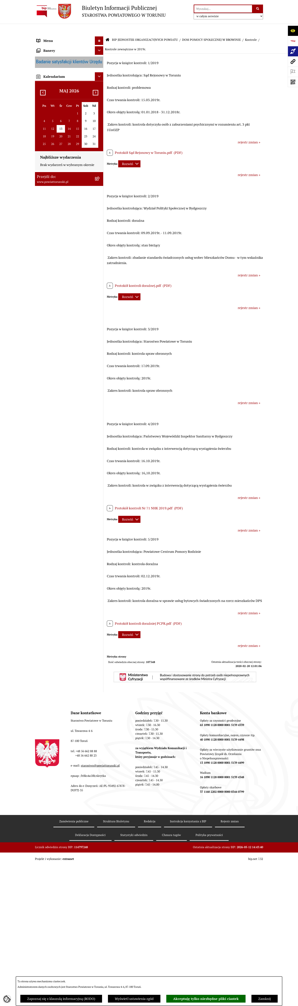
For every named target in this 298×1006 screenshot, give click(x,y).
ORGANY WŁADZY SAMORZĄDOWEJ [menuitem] (65, 103)
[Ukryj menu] (99, 29)
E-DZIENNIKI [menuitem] (47, 438)
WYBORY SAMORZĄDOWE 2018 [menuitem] (61, 393)
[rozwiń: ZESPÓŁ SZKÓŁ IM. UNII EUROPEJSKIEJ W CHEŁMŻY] (100, 519)
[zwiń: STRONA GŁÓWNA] (100, 38)
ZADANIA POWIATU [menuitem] (52, 269)
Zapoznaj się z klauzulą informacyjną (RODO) (61, 999)
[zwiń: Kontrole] (100, 763)
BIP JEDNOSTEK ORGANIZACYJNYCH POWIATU (145, 28)
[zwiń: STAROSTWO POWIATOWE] (100, 138)
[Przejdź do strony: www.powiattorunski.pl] (293, 61)
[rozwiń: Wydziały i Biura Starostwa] (100, 176)
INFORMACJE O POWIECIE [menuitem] (57, 59)
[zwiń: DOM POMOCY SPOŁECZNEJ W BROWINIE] (100, 568)
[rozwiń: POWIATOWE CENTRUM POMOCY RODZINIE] (100, 552)
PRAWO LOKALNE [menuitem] (50, 120)
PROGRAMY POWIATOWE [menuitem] (56, 294)
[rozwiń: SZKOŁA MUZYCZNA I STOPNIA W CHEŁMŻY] (100, 535)
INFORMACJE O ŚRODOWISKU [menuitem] (60, 359)
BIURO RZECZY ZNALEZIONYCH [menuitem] (61, 376)
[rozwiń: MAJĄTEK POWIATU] (100, 312)
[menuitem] (69, 38)
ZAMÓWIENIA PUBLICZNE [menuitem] (57, 342)
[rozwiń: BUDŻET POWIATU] (100, 303)
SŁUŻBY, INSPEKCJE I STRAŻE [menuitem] (59, 260)
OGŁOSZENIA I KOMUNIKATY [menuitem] (59, 334)
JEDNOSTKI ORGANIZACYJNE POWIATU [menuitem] (59, 249)
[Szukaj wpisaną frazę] (258, 9)
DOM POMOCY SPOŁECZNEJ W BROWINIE (211, 28)
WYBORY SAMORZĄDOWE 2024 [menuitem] (61, 385)
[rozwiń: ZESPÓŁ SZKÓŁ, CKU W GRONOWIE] (100, 482)
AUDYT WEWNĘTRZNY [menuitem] (54, 286)
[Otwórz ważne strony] (293, 72)
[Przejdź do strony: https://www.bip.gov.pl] (293, 41)
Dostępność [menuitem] (46, 446)
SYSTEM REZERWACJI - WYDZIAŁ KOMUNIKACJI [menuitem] (62, 427)
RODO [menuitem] (41, 129)
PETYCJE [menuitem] (43, 402)
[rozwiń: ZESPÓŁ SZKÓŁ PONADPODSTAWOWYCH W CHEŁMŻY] (100, 498)
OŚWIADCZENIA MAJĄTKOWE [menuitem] (60, 112)
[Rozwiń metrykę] (129, 152)
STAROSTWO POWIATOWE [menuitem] (57, 137)
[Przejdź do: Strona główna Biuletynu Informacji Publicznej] (107, 28)
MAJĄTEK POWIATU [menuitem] (52, 311)
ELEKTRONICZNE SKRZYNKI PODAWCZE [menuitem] (59, 413)
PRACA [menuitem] (42, 351)
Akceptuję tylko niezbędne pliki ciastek (206, 999)
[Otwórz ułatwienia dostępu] (293, 31)
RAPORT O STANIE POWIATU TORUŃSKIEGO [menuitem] (59, 322)
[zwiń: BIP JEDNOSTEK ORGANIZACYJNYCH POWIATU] (100, 455)
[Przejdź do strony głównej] (100, 11)
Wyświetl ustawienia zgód (134, 999)
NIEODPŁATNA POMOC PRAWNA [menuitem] (62, 368)
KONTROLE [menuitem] (45, 277)
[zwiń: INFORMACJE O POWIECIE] (100, 60)
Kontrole (251, 28)
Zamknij (264, 999)
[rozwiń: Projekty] (100, 752)
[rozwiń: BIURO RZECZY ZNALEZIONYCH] (100, 376)
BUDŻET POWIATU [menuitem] (51, 303)
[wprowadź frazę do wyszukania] (223, 9)
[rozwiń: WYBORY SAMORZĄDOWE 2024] (100, 385)
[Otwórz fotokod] (293, 82)
